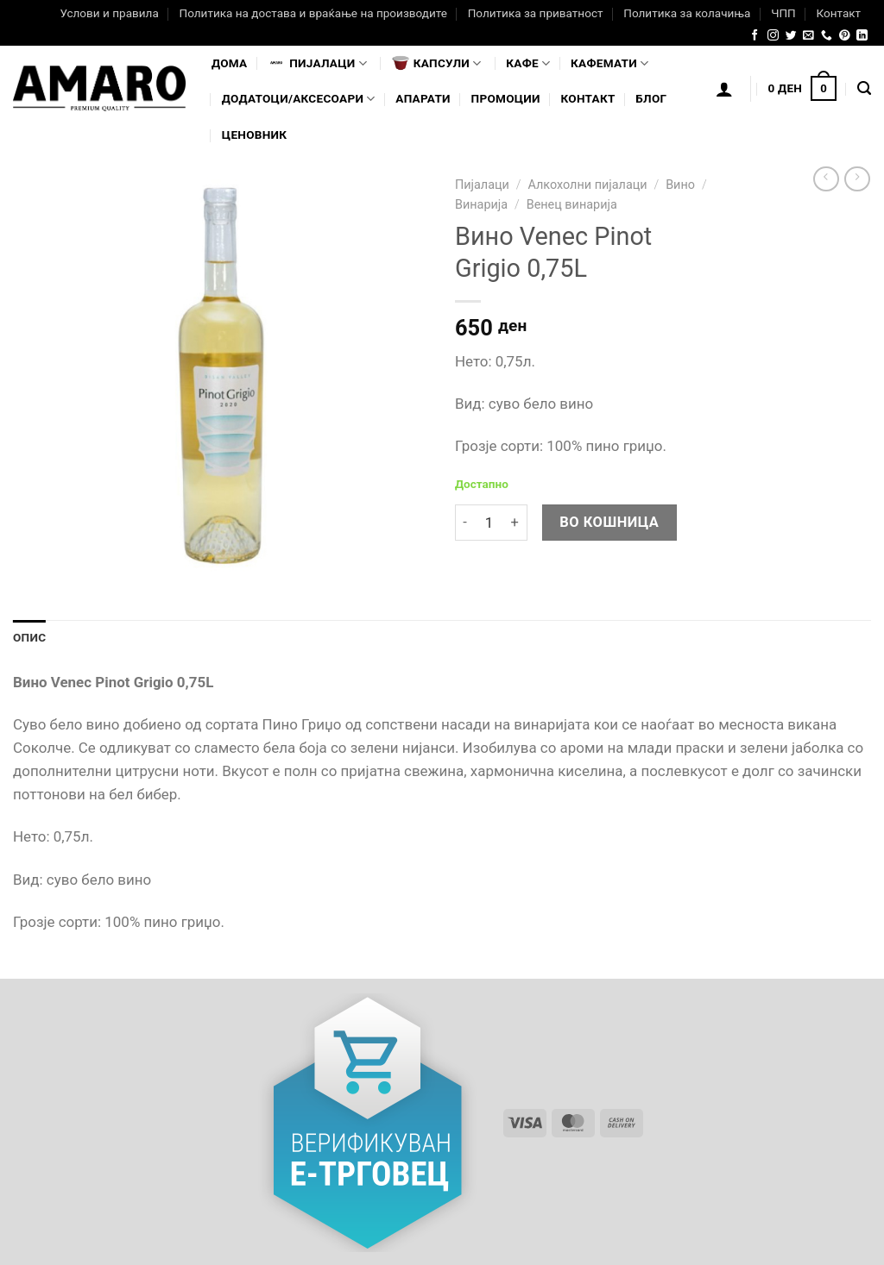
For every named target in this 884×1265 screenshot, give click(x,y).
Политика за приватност (535, 13)
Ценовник (254, 134)
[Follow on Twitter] (791, 35)
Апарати (422, 98)
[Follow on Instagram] (773, 35)
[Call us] (826, 35)
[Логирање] (724, 89)
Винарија (481, 204)
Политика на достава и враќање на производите (312, 13)
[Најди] (864, 89)
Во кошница (609, 522)
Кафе (528, 63)
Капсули (437, 63)
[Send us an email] (808, 35)
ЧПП (783, 13)
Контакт (838, 13)
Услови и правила (109, 13)
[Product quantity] (488, 523)
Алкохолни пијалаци (587, 185)
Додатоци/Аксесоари (299, 99)
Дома (229, 63)
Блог (650, 98)
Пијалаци (482, 185)
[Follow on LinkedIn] (862, 35)
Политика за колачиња (686, 13)
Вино (680, 185)
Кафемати (609, 63)
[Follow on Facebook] (755, 35)
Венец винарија (572, 204)
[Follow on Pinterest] (844, 35)
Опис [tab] (29, 637)
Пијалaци (317, 63)
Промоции (505, 98)
